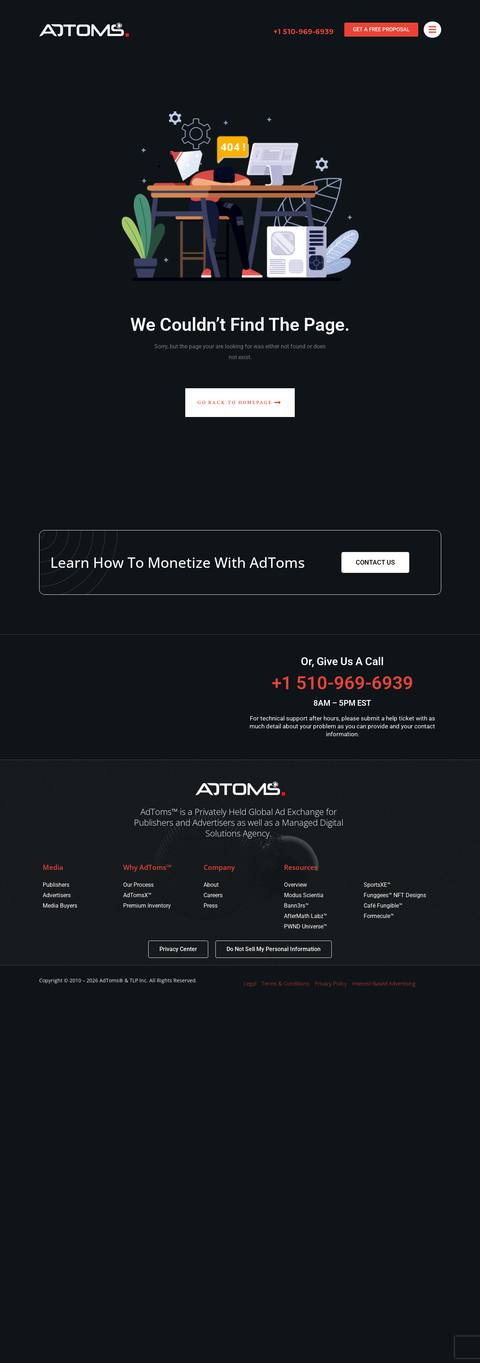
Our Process (138, 884)
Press (211, 905)
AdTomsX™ (137, 895)
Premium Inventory (147, 905)
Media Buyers (60, 905)
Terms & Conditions (285, 983)
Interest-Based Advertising (383, 983)
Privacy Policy (331, 983)
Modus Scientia (303, 895)
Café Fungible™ (383, 905)
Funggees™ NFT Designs (395, 895)
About (211, 884)
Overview (295, 884)
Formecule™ (379, 916)
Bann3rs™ (296, 905)
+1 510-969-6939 (303, 31)
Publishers (56, 884)
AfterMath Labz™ (305, 916)
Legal (250, 983)
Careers (213, 895)
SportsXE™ (377, 884)
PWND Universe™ (305, 926)
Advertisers (57, 895)
